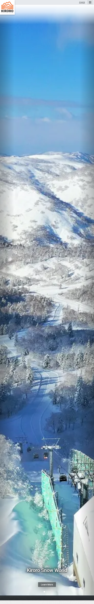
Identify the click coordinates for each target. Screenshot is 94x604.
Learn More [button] (47, 584)
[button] (7, 297)
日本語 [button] (82, 2)
